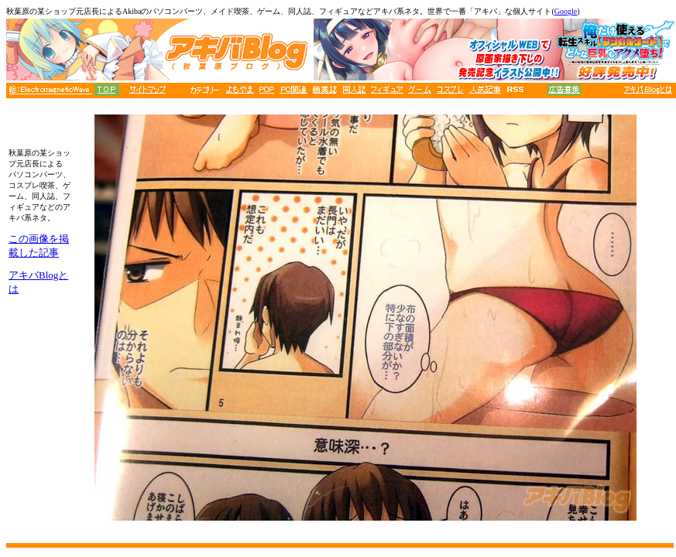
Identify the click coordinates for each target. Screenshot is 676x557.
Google (565, 11)
